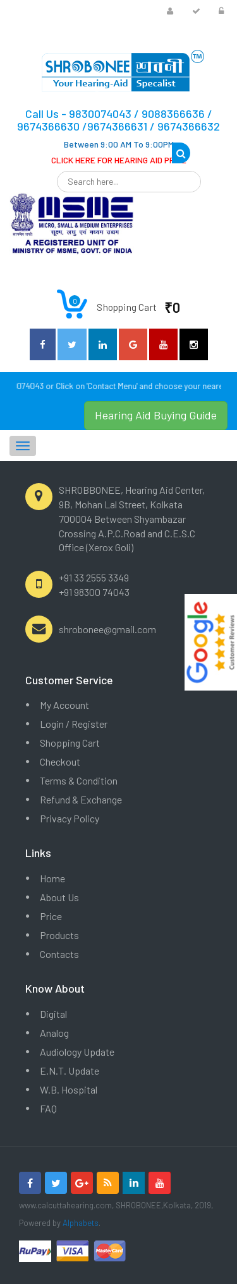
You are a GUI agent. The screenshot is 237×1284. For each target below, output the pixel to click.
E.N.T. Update (69, 1071)
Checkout (60, 761)
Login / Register (73, 724)
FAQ (48, 1108)
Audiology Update (77, 1052)
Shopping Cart (70, 743)
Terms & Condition (79, 780)
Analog (54, 1033)
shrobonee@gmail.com (107, 629)
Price (51, 916)
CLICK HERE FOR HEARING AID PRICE (118, 160)
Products (59, 935)
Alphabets (81, 1223)
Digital (53, 1014)
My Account (64, 705)
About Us (59, 897)
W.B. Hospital (68, 1089)
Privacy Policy (69, 818)
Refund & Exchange (81, 799)
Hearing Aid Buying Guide (156, 415)
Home (52, 878)
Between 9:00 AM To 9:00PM (119, 144)
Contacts (59, 954)
